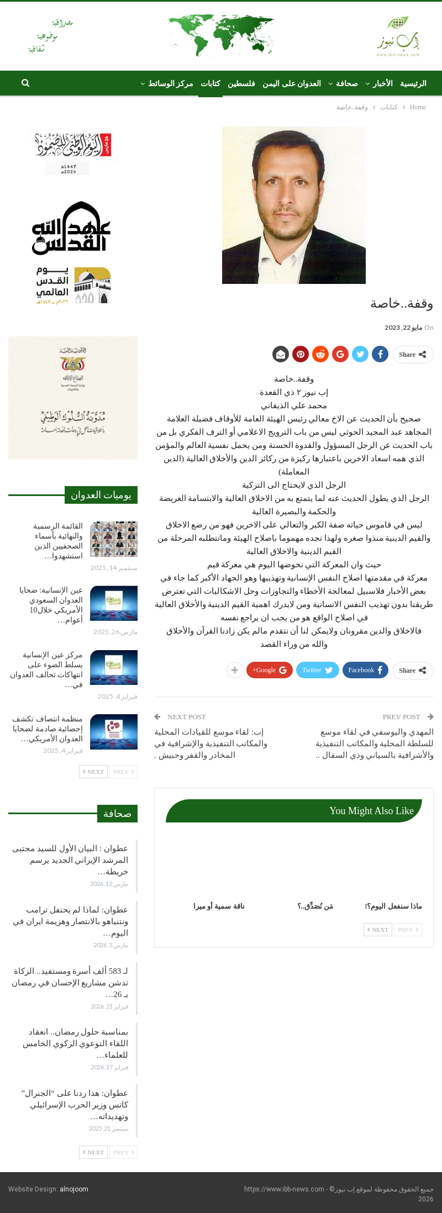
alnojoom (74, 1189)
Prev (408, 929)
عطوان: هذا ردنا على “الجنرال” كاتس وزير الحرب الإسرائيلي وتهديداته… (75, 1105)
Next (377, 929)
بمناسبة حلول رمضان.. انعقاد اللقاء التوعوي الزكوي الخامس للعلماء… (75, 1043)
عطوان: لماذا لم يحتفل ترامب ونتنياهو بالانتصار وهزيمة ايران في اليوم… (70, 921)
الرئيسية (413, 84)
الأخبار (383, 84)
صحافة (347, 84)
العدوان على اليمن (291, 84)
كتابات (210, 84)
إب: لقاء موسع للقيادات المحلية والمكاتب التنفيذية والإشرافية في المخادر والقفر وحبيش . (210, 743)
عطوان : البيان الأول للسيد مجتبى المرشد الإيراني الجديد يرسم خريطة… (70, 860)
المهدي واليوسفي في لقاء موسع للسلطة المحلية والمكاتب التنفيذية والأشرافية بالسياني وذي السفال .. (374, 743)
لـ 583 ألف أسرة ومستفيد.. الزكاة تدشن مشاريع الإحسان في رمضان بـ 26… (70, 983)
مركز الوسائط (171, 84)
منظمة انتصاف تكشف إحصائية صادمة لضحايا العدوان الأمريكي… (47, 729)
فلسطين (241, 84)
